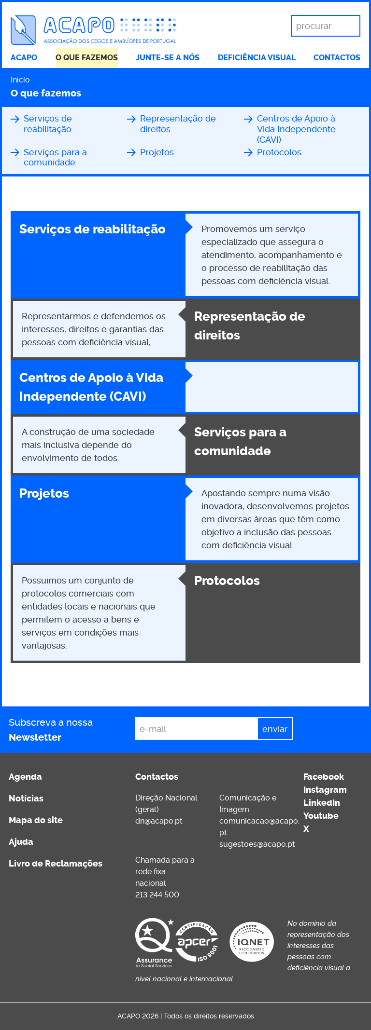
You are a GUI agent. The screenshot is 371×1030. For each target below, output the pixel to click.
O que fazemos (87, 57)
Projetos (157, 152)
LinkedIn (321, 803)
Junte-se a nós (168, 57)
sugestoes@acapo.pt (257, 844)
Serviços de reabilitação (48, 123)
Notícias (26, 798)
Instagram (325, 790)
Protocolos (279, 152)
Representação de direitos (178, 123)
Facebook (323, 777)
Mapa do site (36, 820)
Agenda (25, 777)
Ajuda (21, 842)
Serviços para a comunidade (55, 157)
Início (20, 79)
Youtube (321, 816)
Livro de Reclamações (55, 863)
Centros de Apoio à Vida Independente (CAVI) (296, 128)
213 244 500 (157, 894)
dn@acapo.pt (159, 821)
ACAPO (24, 57)
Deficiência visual (257, 57)
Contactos (337, 57)
